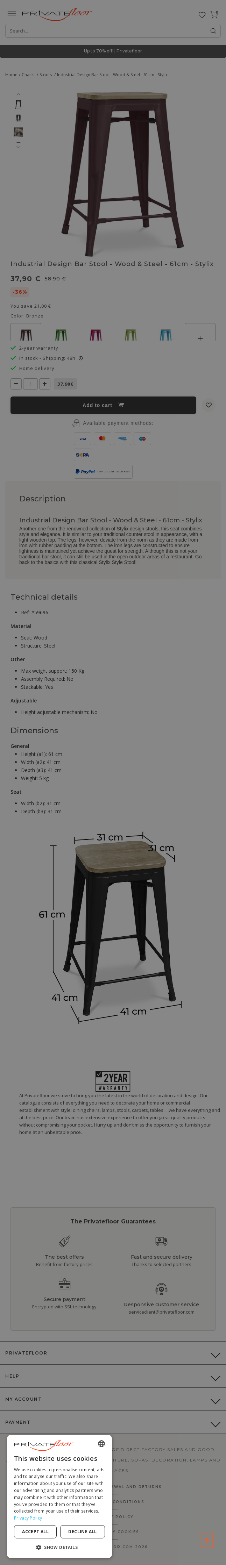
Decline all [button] (82, 1532)
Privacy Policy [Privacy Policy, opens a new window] (28, 1518)
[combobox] (101, 1443)
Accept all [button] (35, 1532)
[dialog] (59, 1496)
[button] (59, 1547)
